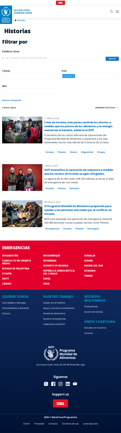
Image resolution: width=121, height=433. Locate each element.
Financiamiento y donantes (15, 308)
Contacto (53, 423)
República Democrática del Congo (59, 272)
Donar (26, 423)
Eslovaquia (93, 228)
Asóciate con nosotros (95, 327)
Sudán (88, 260)
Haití (5, 278)
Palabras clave (10, 51)
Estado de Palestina (15, 268)
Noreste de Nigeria (55, 265)
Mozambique (51, 255)
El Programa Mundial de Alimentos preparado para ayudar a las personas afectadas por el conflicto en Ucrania (78, 210)
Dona (60, 3)
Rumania (74, 188)
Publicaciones (91, 306)
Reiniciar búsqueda (11, 100)
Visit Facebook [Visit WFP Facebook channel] (53, 384)
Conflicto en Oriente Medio (16, 262)
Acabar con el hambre (54, 302)
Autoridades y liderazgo (14, 302)
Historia (6, 313)
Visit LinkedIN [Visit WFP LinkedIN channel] (68, 384)
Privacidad (39, 423)
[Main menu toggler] (117, 12)
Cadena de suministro (54, 324)
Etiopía (101, 152)
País (64, 70)
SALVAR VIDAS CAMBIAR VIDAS (23, 11)
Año (4, 86)
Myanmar (49, 260)
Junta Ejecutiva (90, 423)
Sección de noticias (93, 311)
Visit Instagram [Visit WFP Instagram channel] (60, 384)
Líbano (6, 283)
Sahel (47, 278)
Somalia (89, 255)
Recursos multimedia (94, 298)
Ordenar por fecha (105, 107)
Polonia (62, 152)
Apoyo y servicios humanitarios (59, 308)
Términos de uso (70, 423)
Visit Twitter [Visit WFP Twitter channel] (46, 384)
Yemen (73, 152)
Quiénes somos (15, 296)
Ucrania (50, 152)
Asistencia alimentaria (54, 313)
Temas (6, 70)
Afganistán (87, 152)
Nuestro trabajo (58, 296)
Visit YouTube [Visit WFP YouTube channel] (75, 384)
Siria (46, 283)
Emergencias (52, 228)
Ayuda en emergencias (54, 318)
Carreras (88, 333)
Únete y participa (99, 321)
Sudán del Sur (93, 265)
